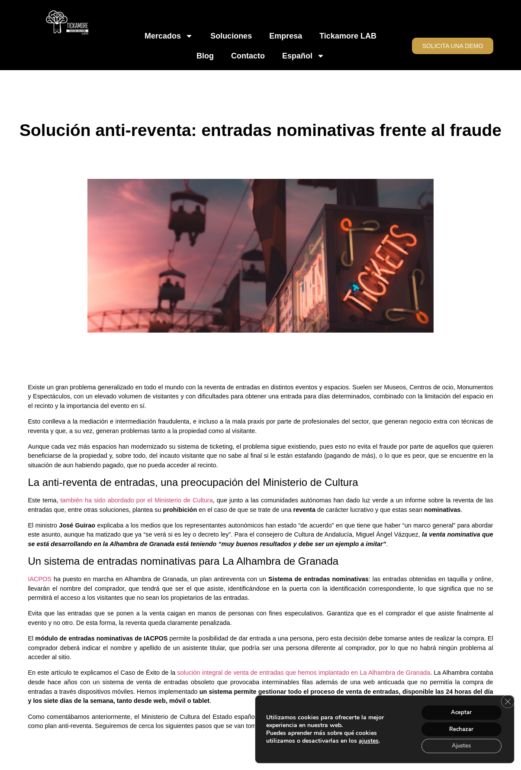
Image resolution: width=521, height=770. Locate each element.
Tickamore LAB (347, 36)
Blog (205, 56)
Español (303, 56)
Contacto (248, 56)
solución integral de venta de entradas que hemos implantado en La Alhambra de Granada (303, 672)
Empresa (285, 36)
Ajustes (457, 745)
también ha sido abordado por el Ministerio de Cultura (137, 500)
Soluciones (231, 36)
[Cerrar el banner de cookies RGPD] (507, 698)
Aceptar (458, 709)
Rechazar (458, 727)
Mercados (169, 36)
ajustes (369, 739)
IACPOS (39, 579)
